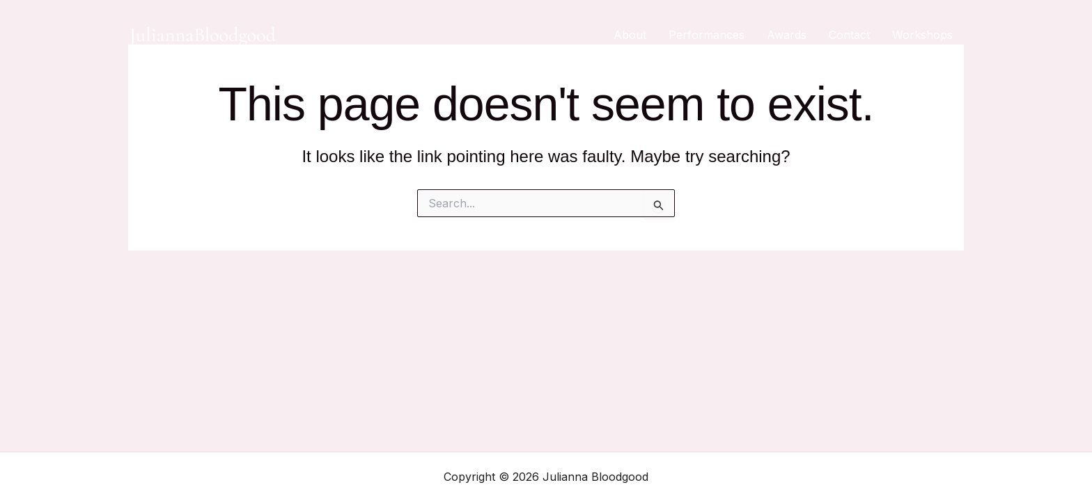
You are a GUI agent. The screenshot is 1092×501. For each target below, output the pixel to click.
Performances (706, 35)
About (630, 35)
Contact (849, 35)
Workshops (922, 35)
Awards (786, 35)
